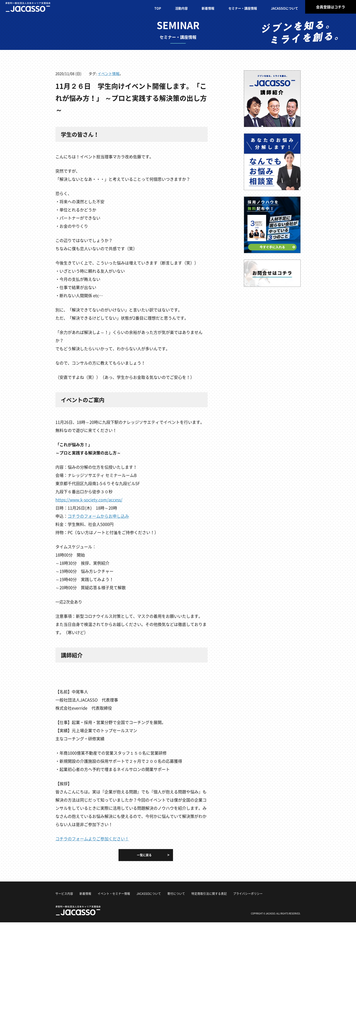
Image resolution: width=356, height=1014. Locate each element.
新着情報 (208, 8)
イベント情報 (108, 73)
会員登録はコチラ (330, 7)
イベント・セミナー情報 (117, 893)
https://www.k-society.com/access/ (88, 500)
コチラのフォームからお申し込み (98, 516)
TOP (157, 8)
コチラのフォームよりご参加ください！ (92, 839)
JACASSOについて (284, 8)
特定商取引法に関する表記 (219, 893)
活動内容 (181, 8)
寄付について (183, 893)
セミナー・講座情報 (242, 8)
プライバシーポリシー (260, 893)
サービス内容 (64, 893)
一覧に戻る (144, 855)
